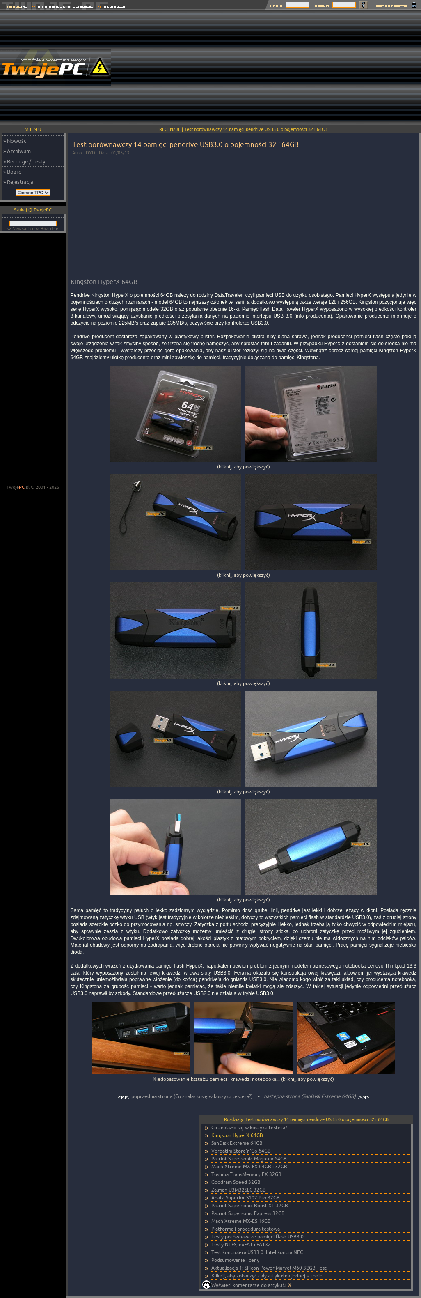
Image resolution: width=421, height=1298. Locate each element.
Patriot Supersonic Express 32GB (248, 1213)
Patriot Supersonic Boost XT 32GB (249, 1205)
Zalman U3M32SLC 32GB (238, 1190)
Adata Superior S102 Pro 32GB (245, 1197)
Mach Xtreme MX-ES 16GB (241, 1221)
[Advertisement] (311, 67)
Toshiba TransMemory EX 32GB (246, 1174)
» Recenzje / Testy (24, 161)
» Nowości (15, 141)
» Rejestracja (18, 182)
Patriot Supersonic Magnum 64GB (249, 1158)
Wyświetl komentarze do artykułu (248, 1285)
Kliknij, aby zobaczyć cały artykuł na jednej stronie (267, 1275)
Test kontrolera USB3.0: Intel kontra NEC (257, 1252)
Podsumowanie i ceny (235, 1260)
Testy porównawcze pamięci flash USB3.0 (257, 1236)
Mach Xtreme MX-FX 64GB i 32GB (249, 1166)
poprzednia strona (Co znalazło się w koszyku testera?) (186, 1096)
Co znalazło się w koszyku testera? (249, 1127)
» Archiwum (17, 151)
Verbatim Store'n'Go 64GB (241, 1151)
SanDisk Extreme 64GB (237, 1143)
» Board (12, 171)
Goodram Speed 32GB (236, 1182)
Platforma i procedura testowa (245, 1228)
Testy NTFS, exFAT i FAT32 (241, 1244)
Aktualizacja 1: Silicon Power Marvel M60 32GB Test (269, 1267)
